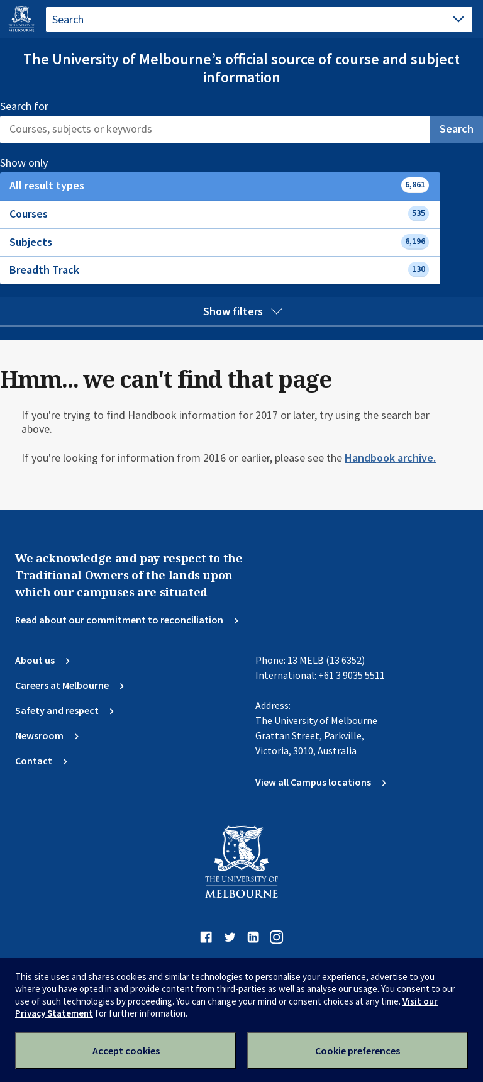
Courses (219, 213)
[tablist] (259, 19)
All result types (219, 185)
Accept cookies (126, 1050)
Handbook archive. (390, 457)
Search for (24, 106)
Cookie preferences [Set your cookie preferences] (357, 1050)
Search (457, 128)
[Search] (215, 129)
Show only (37, 163)
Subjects (219, 242)
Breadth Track (219, 269)
